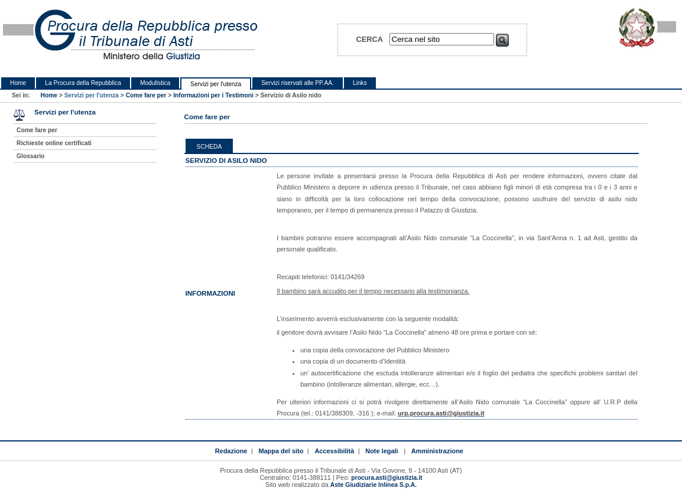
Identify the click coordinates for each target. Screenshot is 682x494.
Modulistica (155, 83)
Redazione (231, 450)
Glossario (30, 156)
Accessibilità (334, 450)
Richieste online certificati (54, 143)
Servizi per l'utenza (215, 84)
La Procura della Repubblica (83, 83)
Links (360, 83)
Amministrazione (437, 450)
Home (18, 83)
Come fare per (146, 95)
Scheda (209, 146)
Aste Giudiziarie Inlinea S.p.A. (373, 485)
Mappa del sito (280, 450)
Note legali (381, 450)
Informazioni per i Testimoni (213, 95)
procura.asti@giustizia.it (386, 478)
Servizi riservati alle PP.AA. (297, 83)
